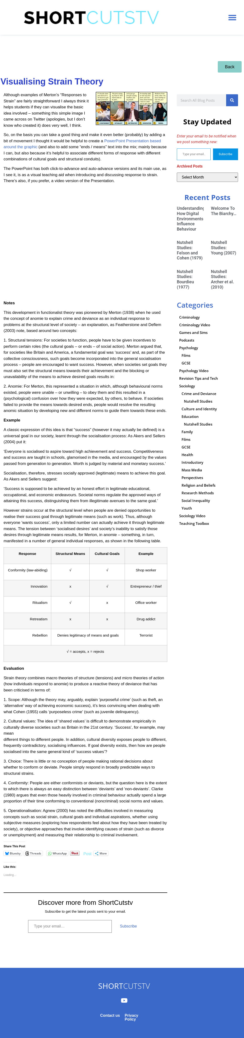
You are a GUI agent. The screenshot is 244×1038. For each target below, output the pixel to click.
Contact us (110, 1015)
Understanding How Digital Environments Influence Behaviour (191, 218)
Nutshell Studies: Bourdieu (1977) (185, 279)
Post (87, 853)
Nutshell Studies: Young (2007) (223, 247)
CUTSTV (124, 986)
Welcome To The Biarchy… (223, 211)
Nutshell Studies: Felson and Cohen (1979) (190, 250)
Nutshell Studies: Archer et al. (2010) (222, 279)
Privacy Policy (131, 1017)
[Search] (232, 100)
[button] (232, 17)
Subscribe (128, 926)
